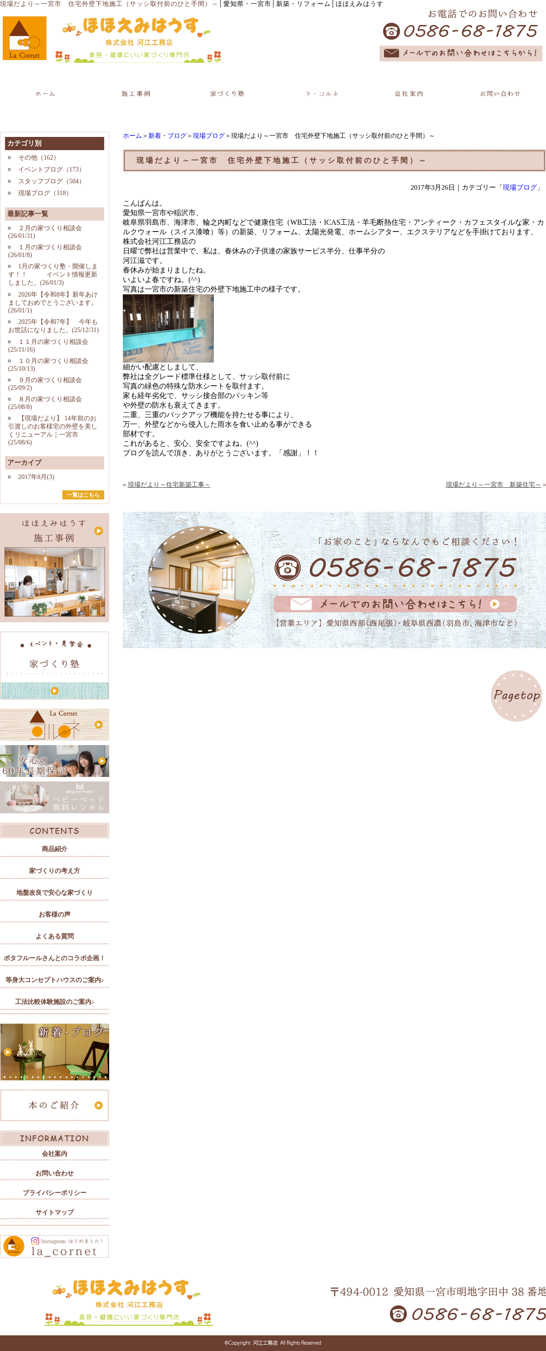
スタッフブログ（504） (51, 181)
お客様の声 (55, 914)
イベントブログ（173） (51, 169)
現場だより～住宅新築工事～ (169, 484)
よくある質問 (54, 936)
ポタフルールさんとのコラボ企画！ (55, 958)
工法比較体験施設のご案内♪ (55, 1001)
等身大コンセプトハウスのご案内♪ (54, 980)
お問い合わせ (54, 1173)
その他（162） (39, 157)
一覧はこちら (83, 495)
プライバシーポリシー (54, 1193)
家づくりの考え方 (54, 870)
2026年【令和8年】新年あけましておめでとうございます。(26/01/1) (53, 302)
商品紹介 (54, 849)
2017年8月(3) (36, 477)
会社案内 (54, 1153)
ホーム (132, 135)
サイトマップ (54, 1212)
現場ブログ (209, 135)
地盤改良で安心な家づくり (54, 892)
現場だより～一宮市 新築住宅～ (493, 484)
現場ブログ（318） (45, 193)
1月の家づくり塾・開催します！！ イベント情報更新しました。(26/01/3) (53, 274)
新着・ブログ (167, 135)
